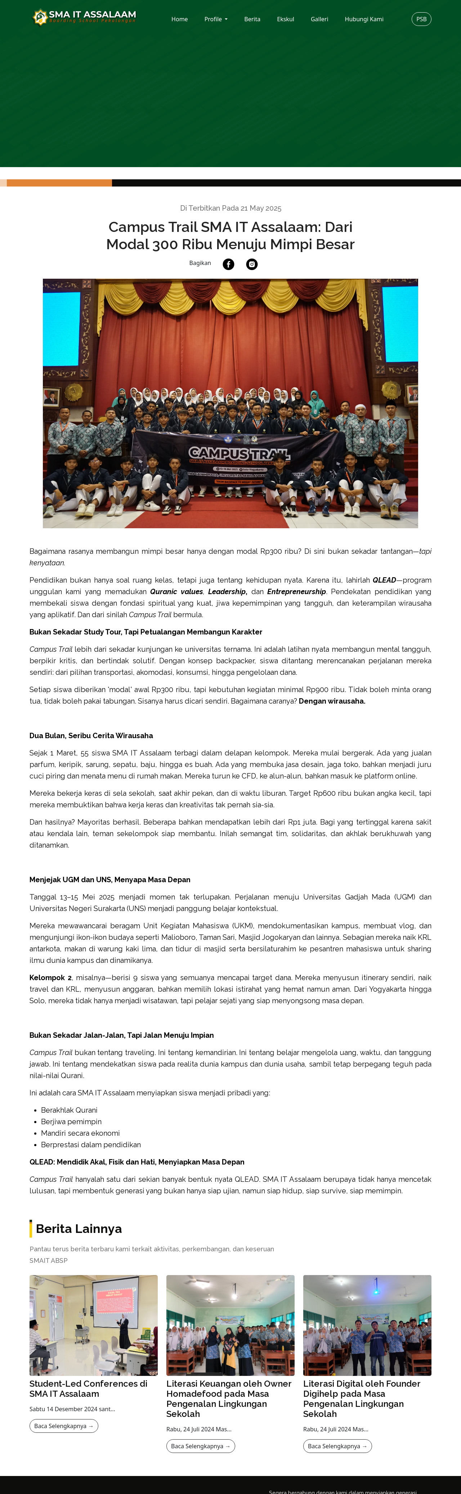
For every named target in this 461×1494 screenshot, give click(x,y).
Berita (252, 19)
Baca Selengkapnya (64, 1426)
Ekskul (285, 19)
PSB (421, 19)
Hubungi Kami (364, 19)
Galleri (319, 19)
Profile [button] (214, 19)
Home (179, 19)
